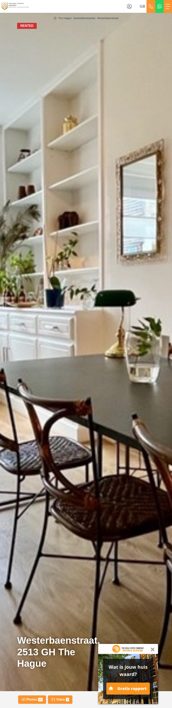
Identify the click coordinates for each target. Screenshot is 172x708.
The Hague (64, 18)
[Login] (130, 6)
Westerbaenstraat (108, 18)
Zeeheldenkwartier (84, 18)
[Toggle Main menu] (168, 6)
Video (60, 699)
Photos (32, 699)
